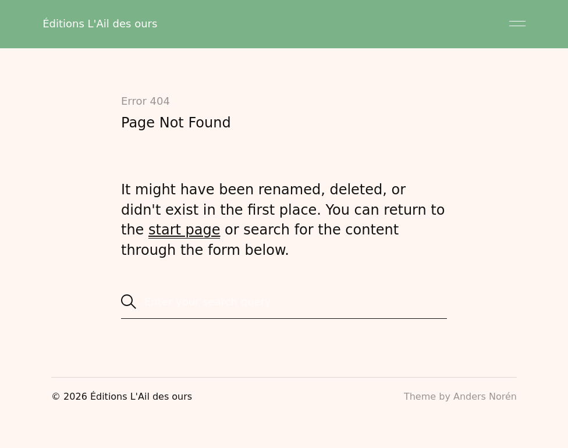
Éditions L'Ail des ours (99, 23)
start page (184, 230)
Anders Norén (485, 396)
